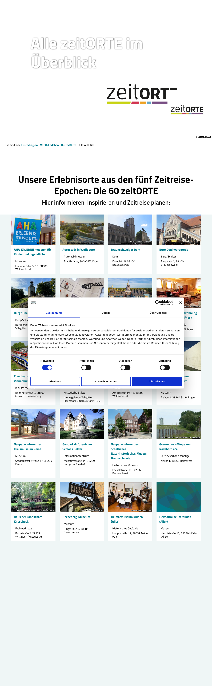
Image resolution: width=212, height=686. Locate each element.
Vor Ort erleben (49, 145)
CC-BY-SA (196, 437)
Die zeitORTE (68, 145)
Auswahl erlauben (106, 381)
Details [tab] (106, 312)
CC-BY (198, 306)
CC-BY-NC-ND (146, 243)
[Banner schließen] (180, 302)
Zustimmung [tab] (54, 312)
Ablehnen (55, 381)
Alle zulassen (157, 381)
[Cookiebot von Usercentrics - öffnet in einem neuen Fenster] (157, 302)
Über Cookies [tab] (158, 312)
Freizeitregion (29, 145)
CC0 (53, 243)
